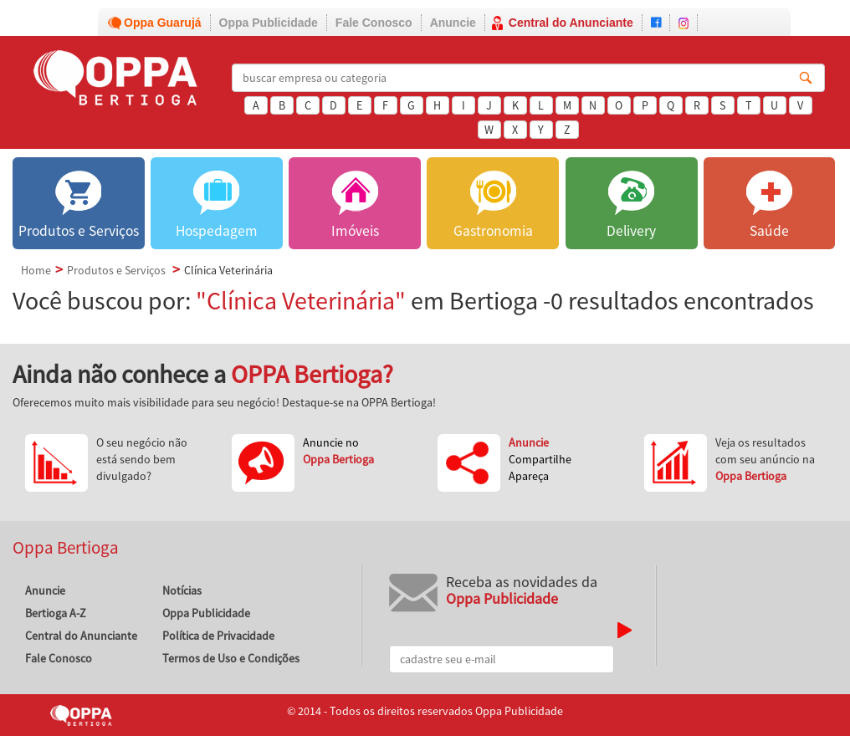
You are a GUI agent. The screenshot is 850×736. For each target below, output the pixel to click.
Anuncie (453, 22)
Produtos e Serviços (116, 270)
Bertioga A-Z (55, 613)
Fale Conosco (373, 22)
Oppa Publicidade (268, 22)
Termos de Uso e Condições (231, 658)
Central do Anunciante (571, 22)
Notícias (182, 590)
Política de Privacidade (218, 635)
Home (36, 270)
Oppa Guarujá (163, 22)
